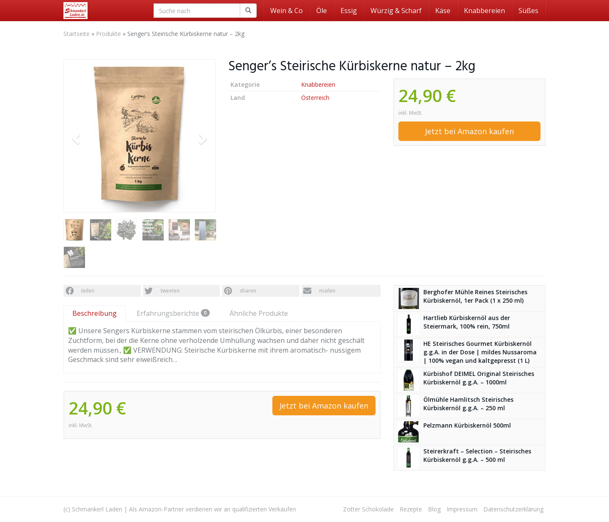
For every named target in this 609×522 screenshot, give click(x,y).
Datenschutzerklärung (513, 509)
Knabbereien (484, 10)
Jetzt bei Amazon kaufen (469, 131)
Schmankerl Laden (97, 509)
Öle (321, 10)
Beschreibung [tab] (94, 313)
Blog (434, 509)
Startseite (76, 34)
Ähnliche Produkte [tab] (259, 313)
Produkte (108, 34)
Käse (442, 10)
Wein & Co (286, 10)
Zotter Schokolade (368, 509)
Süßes (528, 10)
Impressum (462, 509)
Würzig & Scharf (396, 10)
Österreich (315, 98)
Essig (348, 10)
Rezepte (411, 509)
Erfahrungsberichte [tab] (173, 313)
